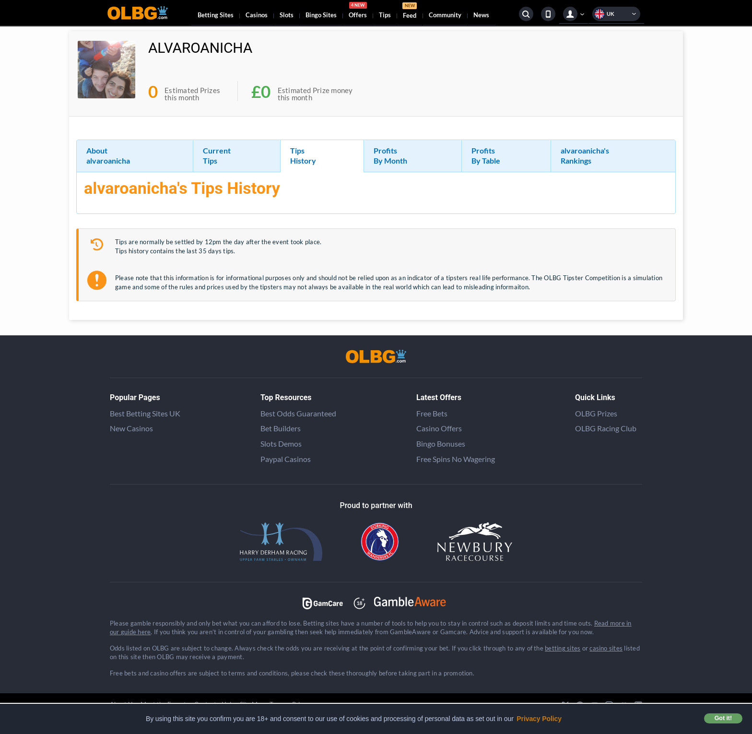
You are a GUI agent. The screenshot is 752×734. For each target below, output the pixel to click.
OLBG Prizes (596, 413)
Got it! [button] (723, 718)
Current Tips (217, 155)
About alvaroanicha (108, 155)
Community (445, 15)
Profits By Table (485, 155)
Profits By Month (390, 155)
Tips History (303, 155)
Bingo (321, 15)
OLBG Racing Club (605, 428)
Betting (216, 15)
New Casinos (131, 428)
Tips (385, 15)
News (481, 15)
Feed (409, 11)
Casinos (257, 15)
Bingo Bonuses (440, 443)
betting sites (562, 648)
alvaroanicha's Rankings (585, 155)
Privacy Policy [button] (539, 718)
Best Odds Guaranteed (298, 413)
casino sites (606, 648)
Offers (358, 11)
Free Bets (431, 413)
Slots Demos (281, 443)
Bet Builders (280, 428)
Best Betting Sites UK (145, 413)
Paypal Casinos (285, 458)
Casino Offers (439, 428)
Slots (287, 15)
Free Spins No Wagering (455, 458)
